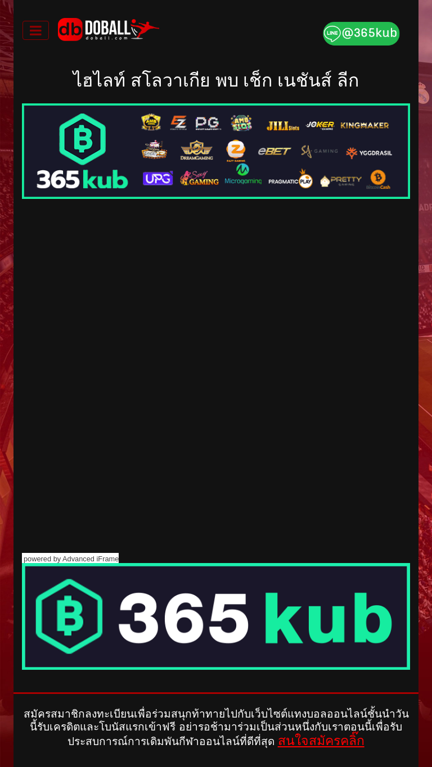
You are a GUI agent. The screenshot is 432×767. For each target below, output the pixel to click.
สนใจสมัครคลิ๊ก (321, 740)
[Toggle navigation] (35, 30)
